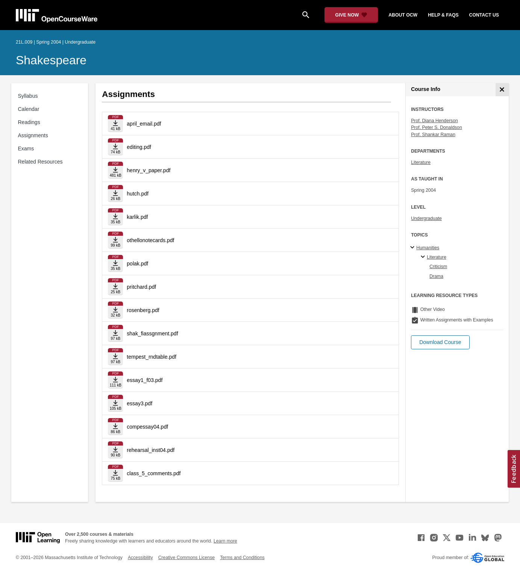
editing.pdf (139, 147)
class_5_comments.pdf (153, 473)
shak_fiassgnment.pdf (152, 333)
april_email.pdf (144, 124)
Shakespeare (51, 60)
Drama (436, 276)
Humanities (427, 247)
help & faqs (443, 15)
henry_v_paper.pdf (148, 170)
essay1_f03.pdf (144, 380)
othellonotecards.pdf (150, 240)
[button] (440, 342)
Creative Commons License (186, 557)
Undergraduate (426, 218)
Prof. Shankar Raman (433, 134)
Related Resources (40, 162)
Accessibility (140, 557)
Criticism (438, 266)
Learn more (225, 541)
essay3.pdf (139, 403)
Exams (26, 149)
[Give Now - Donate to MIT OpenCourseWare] (351, 15)
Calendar (28, 109)
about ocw (402, 15)
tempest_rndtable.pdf (151, 357)
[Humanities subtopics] (413, 248)
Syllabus (28, 96)
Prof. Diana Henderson (434, 120)
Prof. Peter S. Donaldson (436, 127)
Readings (29, 122)
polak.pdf (137, 264)
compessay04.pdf (147, 427)
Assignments (33, 135)
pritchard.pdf (141, 287)
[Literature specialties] (424, 257)
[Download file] (115, 123)
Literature (421, 162)
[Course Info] (502, 89)
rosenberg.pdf (143, 310)
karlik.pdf (137, 217)
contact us (484, 15)
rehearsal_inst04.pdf (150, 450)
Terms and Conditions (242, 557)
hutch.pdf (138, 194)
